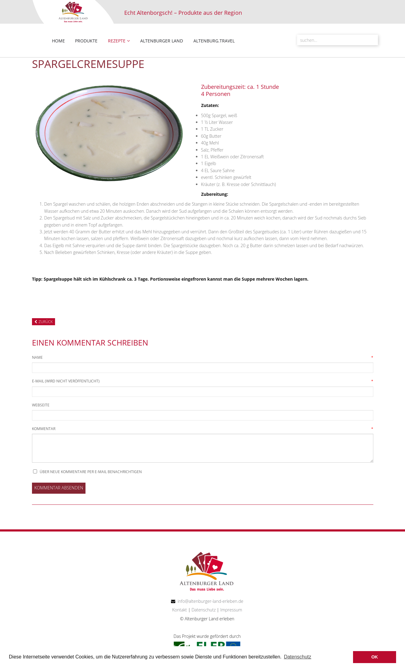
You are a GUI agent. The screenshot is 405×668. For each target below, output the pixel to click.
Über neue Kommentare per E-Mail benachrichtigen (91, 471)
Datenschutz (203, 610)
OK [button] (374, 656)
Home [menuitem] (58, 41)
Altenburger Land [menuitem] (161, 41)
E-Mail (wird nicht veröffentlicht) (66, 381)
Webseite (41, 405)
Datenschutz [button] (297, 656)
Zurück (46, 321)
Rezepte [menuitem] (116, 41)
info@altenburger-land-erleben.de (210, 601)
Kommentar (43, 428)
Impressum (231, 610)
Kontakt (179, 610)
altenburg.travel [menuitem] (214, 41)
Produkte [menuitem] (86, 41)
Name (37, 357)
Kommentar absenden (58, 488)
